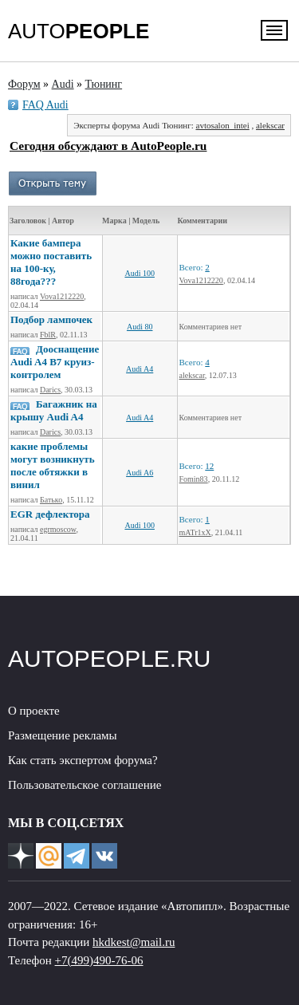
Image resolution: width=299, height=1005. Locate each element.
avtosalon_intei (223, 125)
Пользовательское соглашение (84, 784)
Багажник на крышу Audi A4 (53, 410)
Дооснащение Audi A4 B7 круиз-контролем (54, 361)
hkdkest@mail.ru (133, 942)
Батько (51, 499)
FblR (48, 334)
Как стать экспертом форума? (83, 760)
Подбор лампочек (51, 319)
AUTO (78, 31)
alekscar (270, 125)
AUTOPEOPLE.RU (109, 658)
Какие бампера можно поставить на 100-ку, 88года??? (51, 262)
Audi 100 (139, 273)
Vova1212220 (62, 296)
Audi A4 (139, 369)
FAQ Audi (45, 105)
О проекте (34, 710)
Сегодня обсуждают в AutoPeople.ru (108, 145)
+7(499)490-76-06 (99, 960)
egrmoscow (58, 529)
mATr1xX (195, 532)
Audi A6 (139, 472)
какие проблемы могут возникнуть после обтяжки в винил (52, 465)
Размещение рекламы (62, 735)
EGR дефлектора (50, 514)
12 (209, 466)
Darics (50, 389)
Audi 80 (140, 326)
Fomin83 (193, 479)
